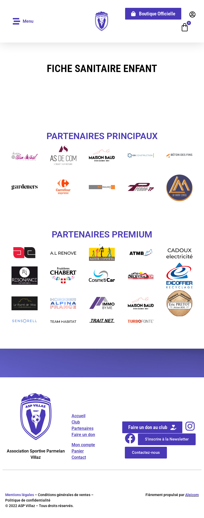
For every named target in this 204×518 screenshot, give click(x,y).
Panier (78, 451)
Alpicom (192, 495)
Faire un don (83, 435)
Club (76, 422)
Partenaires (83, 428)
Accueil (78, 416)
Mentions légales (19, 495)
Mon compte (83, 445)
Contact (79, 457)
